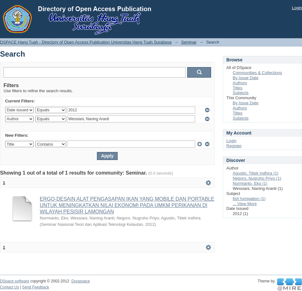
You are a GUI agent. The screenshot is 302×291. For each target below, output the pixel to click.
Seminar (188, 42)
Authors (240, 82)
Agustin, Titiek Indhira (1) (255, 173)
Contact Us (9, 287)
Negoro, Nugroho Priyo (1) (257, 178)
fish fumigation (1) (249, 198)
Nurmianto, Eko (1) (250, 183)
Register (234, 145)
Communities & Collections (257, 72)
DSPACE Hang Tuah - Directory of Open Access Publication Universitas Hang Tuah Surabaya (86, 42)
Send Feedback (35, 287)
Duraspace (80, 281)
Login (297, 7)
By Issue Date (245, 77)
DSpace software (14, 281)
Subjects (241, 92)
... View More (245, 203)
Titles (238, 88)
